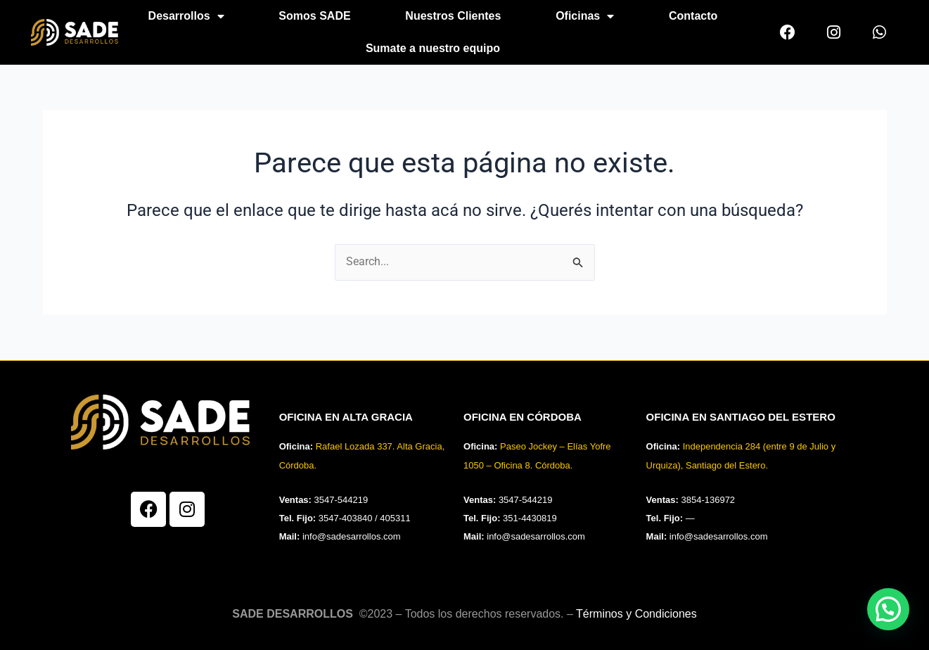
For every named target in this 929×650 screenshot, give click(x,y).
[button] (888, 609)
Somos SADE (314, 16)
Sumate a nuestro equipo (433, 48)
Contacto (693, 16)
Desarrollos (186, 16)
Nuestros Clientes (453, 16)
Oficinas (585, 16)
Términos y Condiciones (636, 614)
